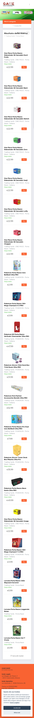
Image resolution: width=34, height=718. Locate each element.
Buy (24, 67)
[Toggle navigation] (29, 4)
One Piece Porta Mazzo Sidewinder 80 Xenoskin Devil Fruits (16, 55)
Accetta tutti (17, 708)
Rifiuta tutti (17, 712)
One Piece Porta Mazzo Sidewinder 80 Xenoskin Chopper (13, 242)
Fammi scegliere (14, 702)
